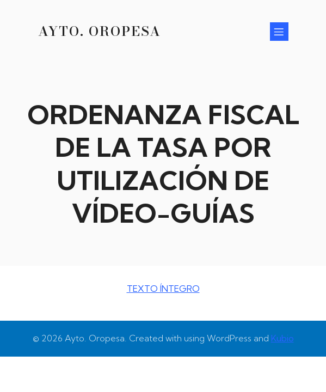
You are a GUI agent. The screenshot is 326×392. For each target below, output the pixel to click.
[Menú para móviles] (279, 31)
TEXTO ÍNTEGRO (163, 288)
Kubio (282, 338)
